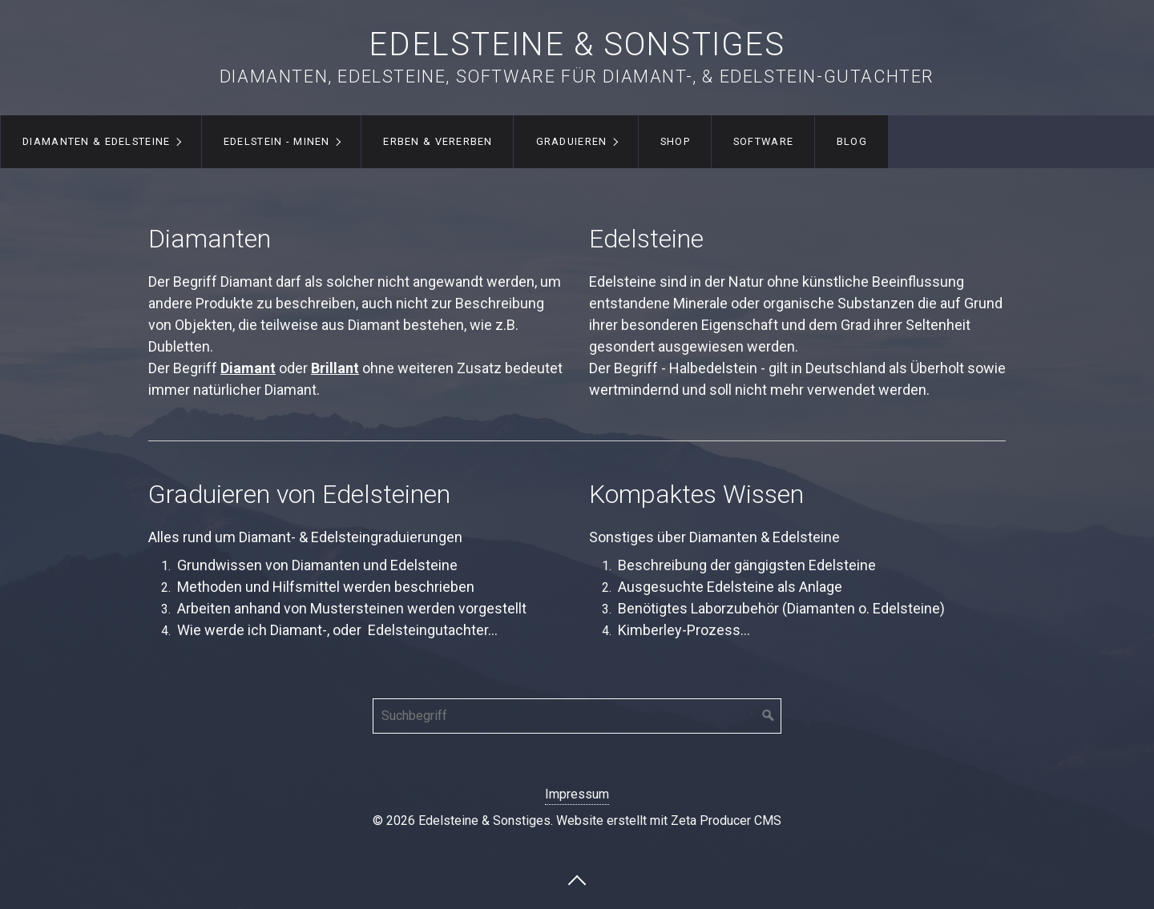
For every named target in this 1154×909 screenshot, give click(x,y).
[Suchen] (768, 716)
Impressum (577, 794)
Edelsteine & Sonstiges (577, 44)
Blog (852, 141)
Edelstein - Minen (277, 141)
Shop (675, 141)
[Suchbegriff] (577, 716)
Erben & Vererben (437, 141)
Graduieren (571, 141)
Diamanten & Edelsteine (96, 141)
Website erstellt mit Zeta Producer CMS (668, 820)
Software (763, 141)
